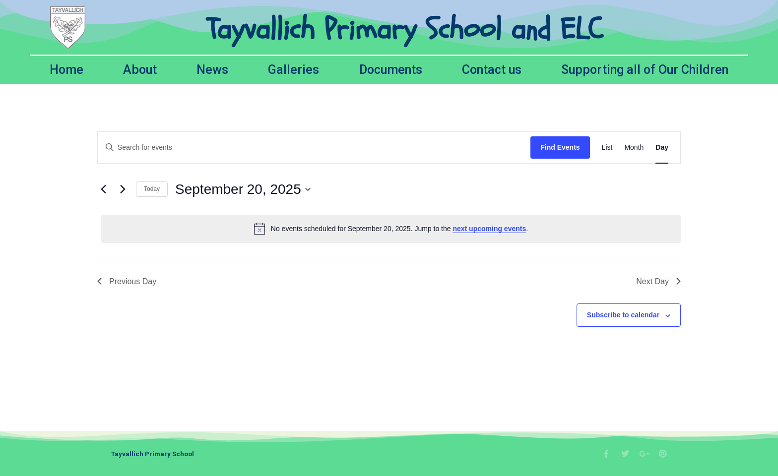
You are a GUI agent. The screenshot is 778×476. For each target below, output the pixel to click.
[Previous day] (103, 189)
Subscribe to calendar (623, 315)
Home (66, 69)
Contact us (491, 69)
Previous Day (126, 281)
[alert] (391, 228)
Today (152, 188)
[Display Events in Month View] (634, 147)
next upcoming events (489, 229)
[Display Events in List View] (607, 147)
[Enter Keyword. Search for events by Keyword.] (314, 147)
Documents (390, 69)
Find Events (560, 147)
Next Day (658, 281)
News (212, 69)
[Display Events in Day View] (661, 147)
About (140, 69)
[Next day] (123, 189)
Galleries (293, 69)
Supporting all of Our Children (644, 69)
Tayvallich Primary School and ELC (404, 29)
